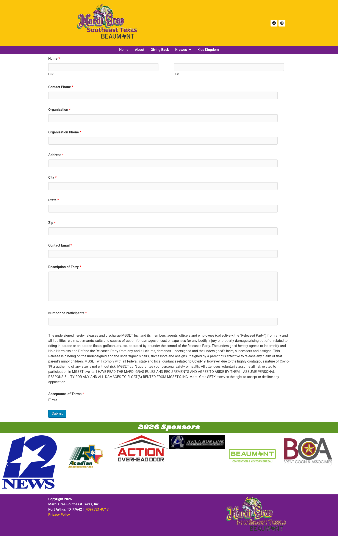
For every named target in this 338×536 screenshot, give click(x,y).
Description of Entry (64, 267)
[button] (183, 50)
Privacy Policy (59, 515)
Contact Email (60, 245)
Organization (59, 109)
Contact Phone (60, 87)
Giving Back (160, 50)
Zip (52, 223)
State (53, 200)
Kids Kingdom (208, 50)
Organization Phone (64, 132)
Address (56, 155)
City (52, 177)
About (139, 50)
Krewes (183, 50)
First (50, 74)
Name (54, 58)
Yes (52, 400)
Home (123, 50)
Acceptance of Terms (66, 394)
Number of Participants (67, 313)
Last (176, 74)
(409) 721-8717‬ (96, 509)
